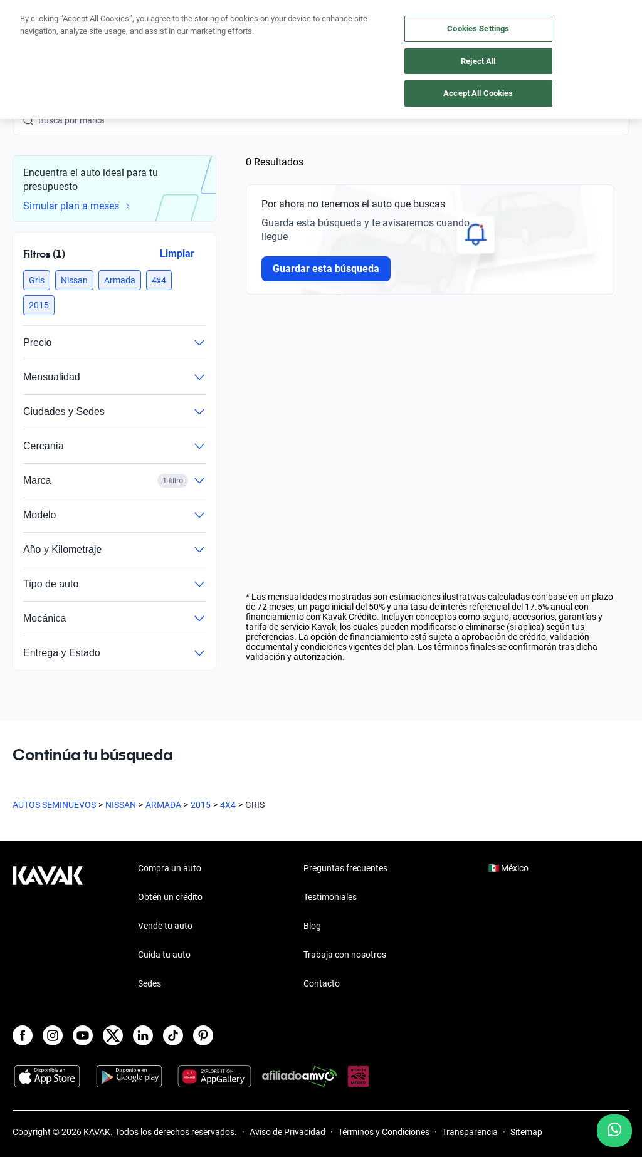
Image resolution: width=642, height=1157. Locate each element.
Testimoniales (330, 897)
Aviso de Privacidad (287, 1132)
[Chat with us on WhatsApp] (614, 1130)
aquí (418, 10)
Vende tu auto (165, 926)
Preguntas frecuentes (345, 868)
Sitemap (526, 1132)
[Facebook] (23, 1035)
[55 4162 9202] (570, 38)
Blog (312, 926)
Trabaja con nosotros (344, 955)
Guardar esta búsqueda (326, 269)
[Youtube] (83, 1035)
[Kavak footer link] (48, 927)
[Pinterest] (203, 1035)
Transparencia (470, 1132)
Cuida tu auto (164, 955)
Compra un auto (169, 868)
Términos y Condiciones (383, 1132)
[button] (36, 280)
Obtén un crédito (170, 897)
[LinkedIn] (143, 1035)
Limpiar (177, 253)
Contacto (321, 983)
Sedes (149, 983)
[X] (113, 1035)
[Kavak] (30, 37)
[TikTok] (173, 1035)
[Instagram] (53, 1035)
